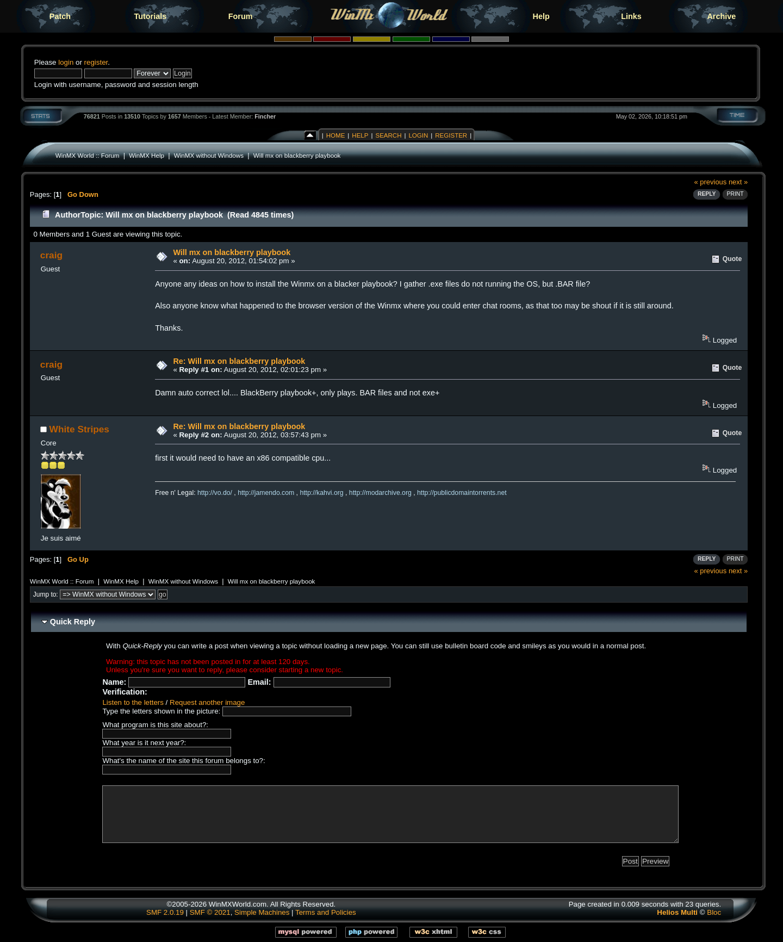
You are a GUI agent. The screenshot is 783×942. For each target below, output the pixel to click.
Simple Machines (261, 912)
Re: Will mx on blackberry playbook (239, 361)
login (65, 62)
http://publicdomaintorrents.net (462, 493)
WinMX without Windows (209, 155)
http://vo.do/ (214, 493)
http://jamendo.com (266, 493)
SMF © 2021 (210, 912)
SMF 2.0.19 (165, 912)
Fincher (265, 116)
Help (541, 16)
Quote (732, 259)
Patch (60, 16)
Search (388, 135)
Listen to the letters (132, 702)
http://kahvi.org (321, 493)
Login (418, 135)
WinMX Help (146, 155)
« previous (710, 182)
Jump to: (45, 594)
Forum (240, 16)
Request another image (207, 702)
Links (631, 16)
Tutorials (150, 16)
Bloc (714, 912)
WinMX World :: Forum (87, 155)
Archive (721, 16)
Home (335, 135)
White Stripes (79, 429)
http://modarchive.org (380, 493)
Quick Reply (72, 621)
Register (451, 135)
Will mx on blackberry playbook (297, 155)
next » (738, 182)
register (96, 62)
